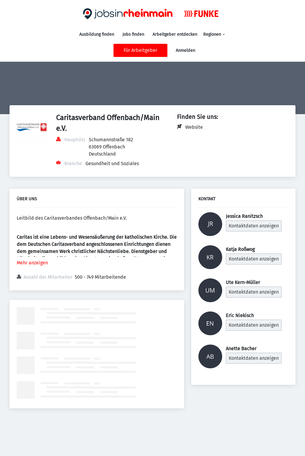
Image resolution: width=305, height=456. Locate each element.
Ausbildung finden (96, 34)
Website (194, 127)
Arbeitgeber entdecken (174, 34)
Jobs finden (133, 34)
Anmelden (185, 50)
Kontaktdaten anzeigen (254, 226)
